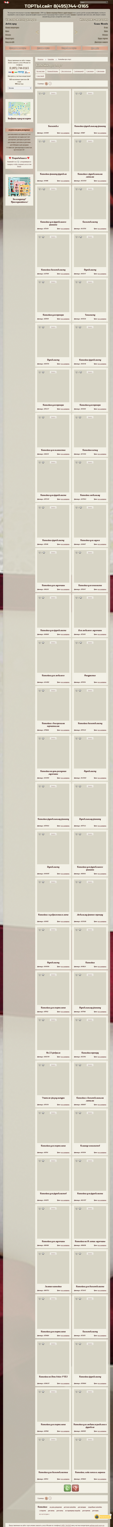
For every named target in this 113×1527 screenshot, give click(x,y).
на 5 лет (28, 134)
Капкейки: (43, 1506)
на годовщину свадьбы (72, 1510)
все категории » (44, 1514)
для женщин (12, 142)
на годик (21, 134)
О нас (106, 27)
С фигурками (100, 71)
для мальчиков (13, 134)
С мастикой (40, 76)
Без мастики (40, 71)
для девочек (12, 137)
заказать (73, 15)
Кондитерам (9, 38)
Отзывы (8, 34)
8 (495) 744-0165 (19, 68)
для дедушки (24, 145)
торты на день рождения (19, 130)
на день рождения (56, 1507)
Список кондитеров (12, 27)
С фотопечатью (66, 71)
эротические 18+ (19, 150)
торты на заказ (35, 13)
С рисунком (90, 71)
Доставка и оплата (101, 42)
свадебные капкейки (95, 1507)
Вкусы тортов (103, 38)
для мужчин (12, 139)
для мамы (27, 142)
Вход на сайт (9, 42)
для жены (19, 142)
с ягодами (42, 1510)
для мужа (20, 139)
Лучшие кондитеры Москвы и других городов (59, 13)
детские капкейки (70, 1507)
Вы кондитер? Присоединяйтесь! (19, 200)
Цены (7, 31)
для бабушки (14, 145)
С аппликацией (79, 71)
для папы (27, 139)
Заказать (53, 93)
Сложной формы (52, 71)
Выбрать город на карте (19, 118)
